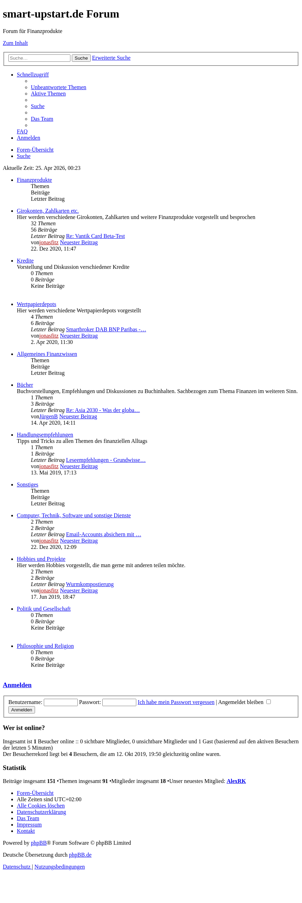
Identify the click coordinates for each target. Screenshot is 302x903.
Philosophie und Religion (45, 646)
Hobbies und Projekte (41, 559)
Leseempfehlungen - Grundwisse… (106, 460)
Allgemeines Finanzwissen (47, 354)
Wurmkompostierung (90, 584)
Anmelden (17, 685)
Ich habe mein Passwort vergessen (176, 702)
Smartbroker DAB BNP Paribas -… (106, 329)
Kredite (25, 261)
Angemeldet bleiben (244, 702)
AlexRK (236, 781)
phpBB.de (80, 855)
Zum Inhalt (15, 43)
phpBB (39, 843)
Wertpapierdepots (36, 304)
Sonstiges (27, 484)
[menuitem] (58, 87)
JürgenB (48, 416)
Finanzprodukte (34, 180)
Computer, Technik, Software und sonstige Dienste (74, 515)
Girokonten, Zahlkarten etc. (48, 211)
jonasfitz (49, 242)
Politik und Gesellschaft (44, 609)
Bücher (25, 385)
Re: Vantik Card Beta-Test (95, 236)
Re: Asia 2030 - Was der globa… (103, 410)
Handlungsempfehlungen (45, 435)
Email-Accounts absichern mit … (103, 534)
